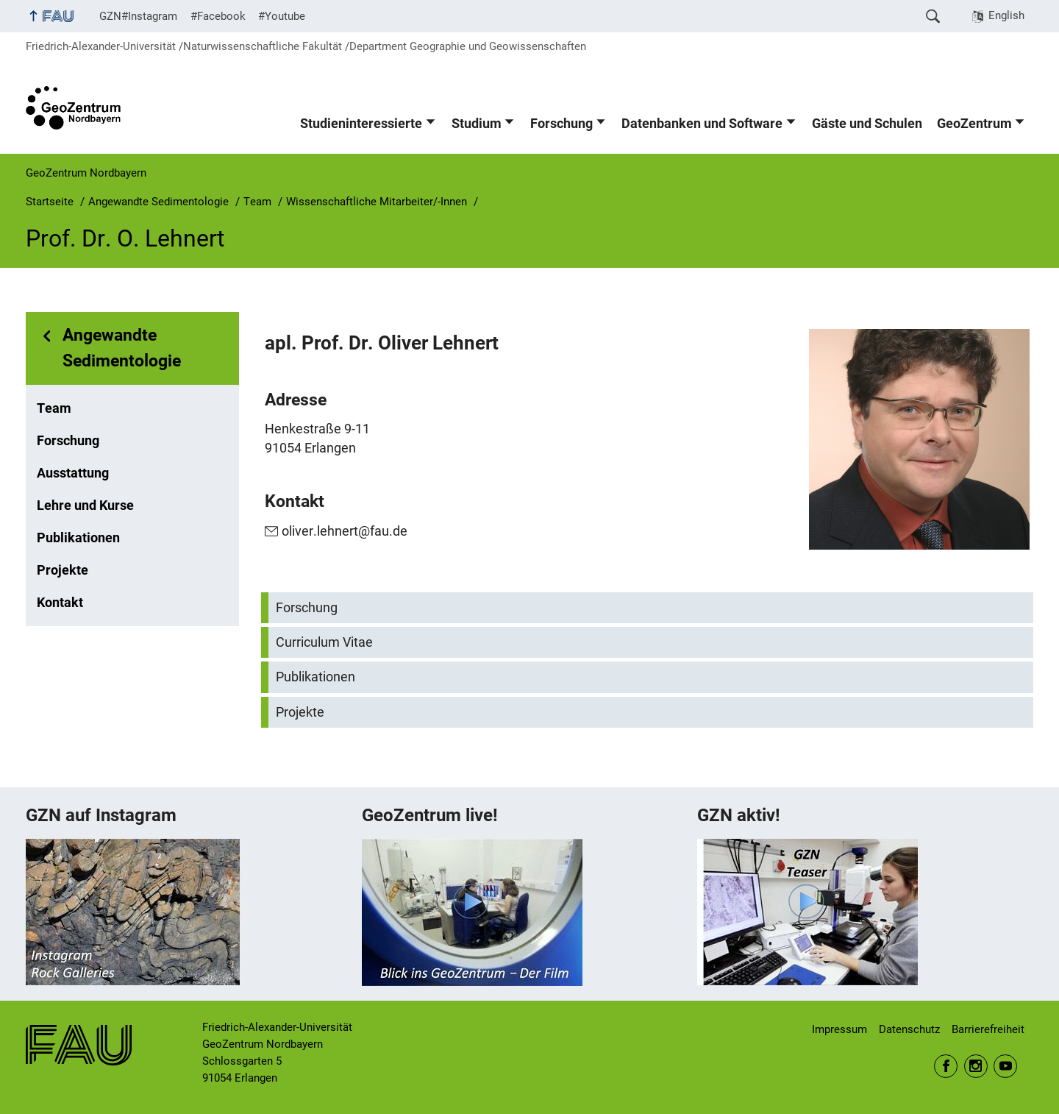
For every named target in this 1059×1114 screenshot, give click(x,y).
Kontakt (60, 602)
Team (54, 408)
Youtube (1005, 1066)
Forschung (561, 123)
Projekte (62, 570)
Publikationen (78, 538)
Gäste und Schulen (867, 123)
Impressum (839, 1029)
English (1006, 15)
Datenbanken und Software (701, 123)
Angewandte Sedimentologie (122, 348)
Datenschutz (909, 1029)
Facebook (946, 1066)
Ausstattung (73, 473)
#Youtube (281, 16)
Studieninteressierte (361, 123)
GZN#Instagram (138, 16)
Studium (477, 123)
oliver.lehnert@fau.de (344, 531)
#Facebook (218, 16)
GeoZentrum (974, 123)
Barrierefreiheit (988, 1029)
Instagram (976, 1066)
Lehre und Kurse (85, 505)
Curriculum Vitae (324, 642)
